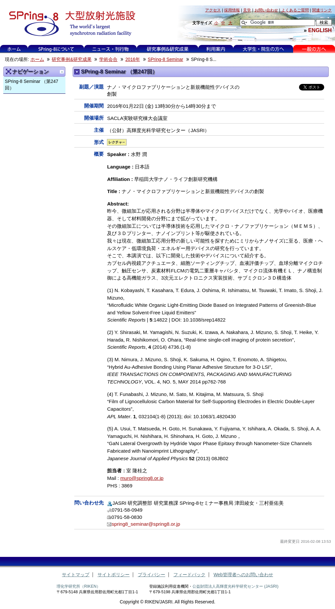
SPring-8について (56, 49)
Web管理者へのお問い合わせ (243, 574)
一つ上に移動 (62, 71)
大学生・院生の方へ (263, 49)
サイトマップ (75, 574)
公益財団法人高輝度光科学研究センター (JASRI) (235, 586)
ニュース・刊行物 (110, 49)
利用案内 (215, 49)
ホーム (14, 49)
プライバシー (151, 574)
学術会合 (108, 59)
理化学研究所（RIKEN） (78, 586)
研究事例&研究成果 (167, 49)
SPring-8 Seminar (165, 59)
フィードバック (189, 574)
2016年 (132, 59)
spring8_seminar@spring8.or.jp (146, 524)
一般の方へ (314, 49)
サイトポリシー (113, 574)
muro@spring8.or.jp (142, 478)
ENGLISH (320, 30)
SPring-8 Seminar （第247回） (31, 85)
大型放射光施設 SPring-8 (70, 24)
